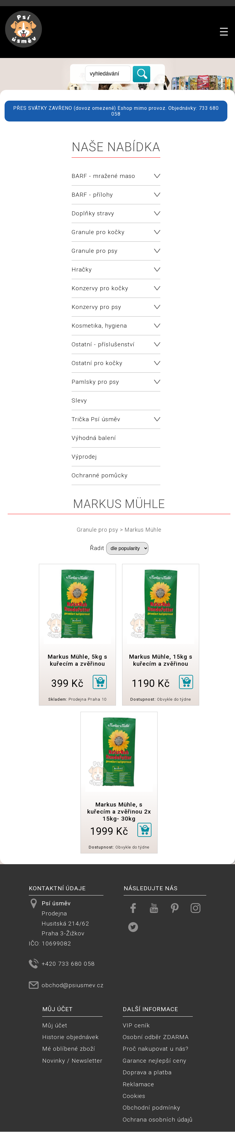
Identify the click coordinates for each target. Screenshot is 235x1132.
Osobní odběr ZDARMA (156, 1037)
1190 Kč (151, 683)
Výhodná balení (94, 437)
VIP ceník (136, 1025)
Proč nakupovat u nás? (155, 1048)
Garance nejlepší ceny (154, 1060)
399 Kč (67, 683)
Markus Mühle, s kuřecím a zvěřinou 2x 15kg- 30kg (119, 811)
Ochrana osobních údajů (158, 1119)
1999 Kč (109, 831)
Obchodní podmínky (151, 1107)
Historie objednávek (70, 1037)
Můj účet (54, 1025)
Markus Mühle (143, 529)
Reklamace (138, 1084)
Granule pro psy (97, 529)
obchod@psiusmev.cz (72, 985)
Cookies (134, 1095)
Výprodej (84, 456)
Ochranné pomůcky (100, 475)
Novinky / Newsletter (72, 1060)
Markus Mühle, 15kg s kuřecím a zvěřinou (160, 660)
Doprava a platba (147, 1072)
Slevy (79, 400)
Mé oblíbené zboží (68, 1048)
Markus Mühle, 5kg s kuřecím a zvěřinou (77, 660)
